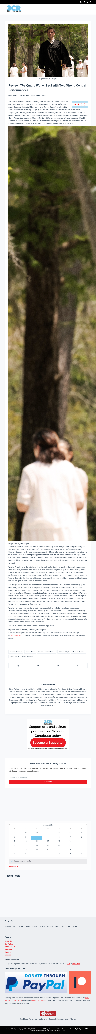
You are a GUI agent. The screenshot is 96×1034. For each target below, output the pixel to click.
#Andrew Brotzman (16, 652)
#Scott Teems (14, 656)
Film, (33, 95)
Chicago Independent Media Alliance (62, 1019)
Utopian (16, 1029)
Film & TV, (38, 95)
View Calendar (13, 866)
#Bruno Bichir (30, 652)
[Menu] (90, 9)
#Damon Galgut (64, 652)
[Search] (81, 2)
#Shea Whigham (27, 656)
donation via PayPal (38, 1000)
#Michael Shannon (78, 652)
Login (63, 1030)
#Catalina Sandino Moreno (46, 652)
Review (43, 95)
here (68, 964)
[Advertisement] (48, 806)
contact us (76, 964)
